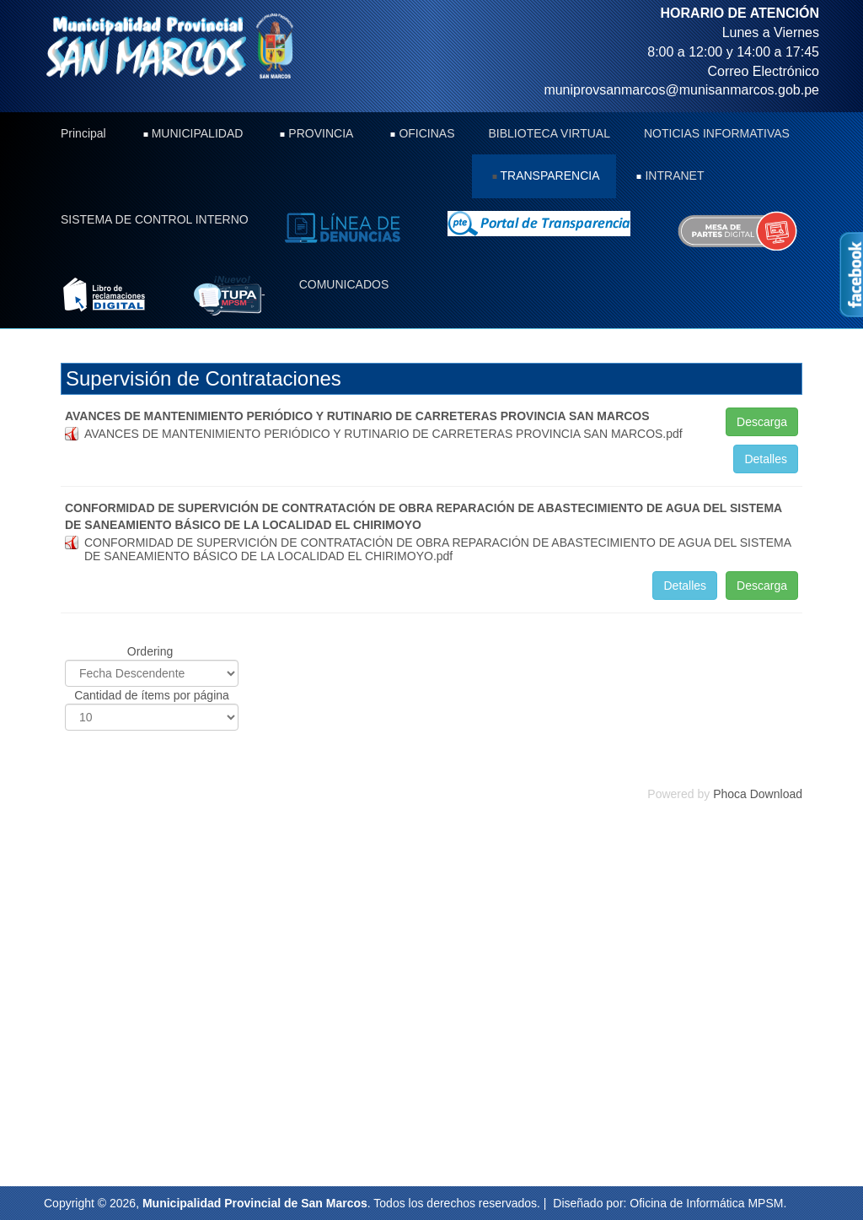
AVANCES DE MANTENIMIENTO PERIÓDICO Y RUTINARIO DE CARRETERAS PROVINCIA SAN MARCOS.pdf (383, 433)
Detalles (765, 459)
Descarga (762, 422)
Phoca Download (757, 794)
